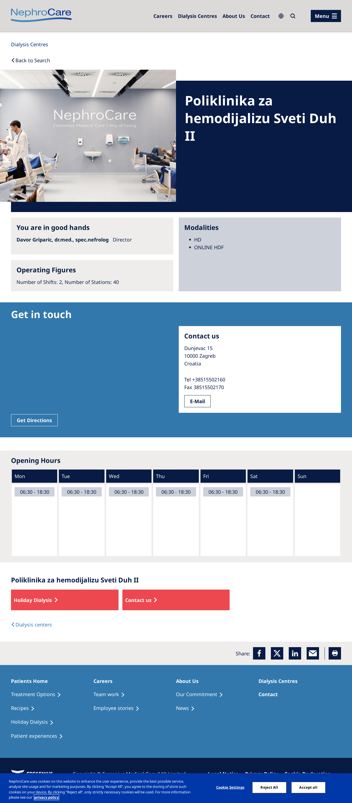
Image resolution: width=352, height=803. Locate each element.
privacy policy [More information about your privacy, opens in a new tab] (46, 797)
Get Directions (34, 420)
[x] (277, 653)
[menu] (326, 16)
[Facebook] (259, 653)
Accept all (308, 787)
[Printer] (335, 653)
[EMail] (313, 653)
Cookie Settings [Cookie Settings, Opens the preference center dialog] (230, 787)
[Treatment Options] (38, 694)
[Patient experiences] (39, 736)
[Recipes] (25, 708)
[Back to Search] (30, 60)
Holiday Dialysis (33, 600)
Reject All (269, 787)
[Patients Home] (32, 681)
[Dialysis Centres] (163, 16)
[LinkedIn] (295, 653)
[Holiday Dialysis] (35, 722)
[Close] (343, 787)
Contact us (138, 600)
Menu (322, 16)
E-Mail (197, 401)
